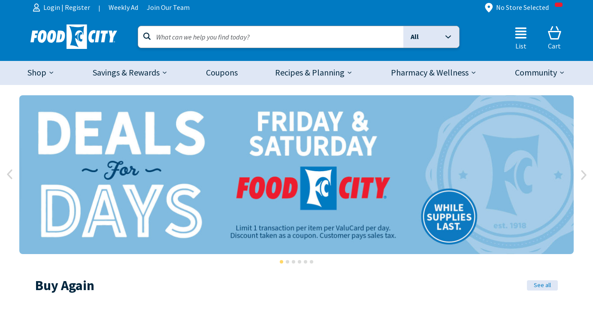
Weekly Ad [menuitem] (123, 7)
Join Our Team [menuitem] (168, 7)
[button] (431, 37)
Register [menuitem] (77, 7)
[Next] (583, 174)
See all (542, 285)
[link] (222, 73)
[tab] (41, 73)
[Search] (270, 37)
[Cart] (554, 38)
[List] (521, 38)
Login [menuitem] (52, 7)
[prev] (9, 174)
